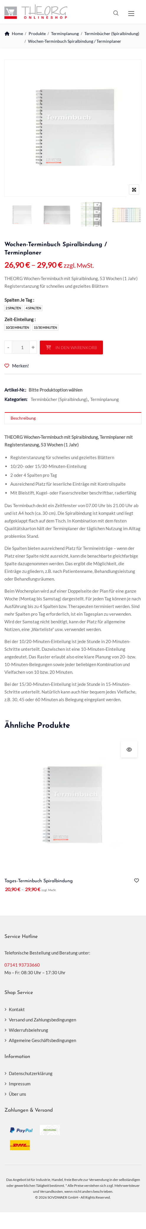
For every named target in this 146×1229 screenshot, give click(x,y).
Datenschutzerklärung (31, 1073)
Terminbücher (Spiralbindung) (111, 33)
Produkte (37, 33)
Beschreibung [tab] (23, 417)
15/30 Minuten (45, 327)
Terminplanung (65, 33)
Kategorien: (15, 399)
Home (17, 33)
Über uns (17, 1094)
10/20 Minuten (17, 327)
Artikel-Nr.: (15, 389)
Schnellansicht (129, 749)
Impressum (19, 1083)
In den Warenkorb (76, 347)
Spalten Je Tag (18, 300)
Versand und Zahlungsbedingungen (42, 1019)
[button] (131, 13)
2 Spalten (13, 308)
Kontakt (17, 1009)
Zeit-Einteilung (19, 319)
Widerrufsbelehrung (28, 1030)
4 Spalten (33, 308)
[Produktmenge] (20, 347)
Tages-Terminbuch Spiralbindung (38, 881)
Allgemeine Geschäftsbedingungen (42, 1040)
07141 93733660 (22, 964)
